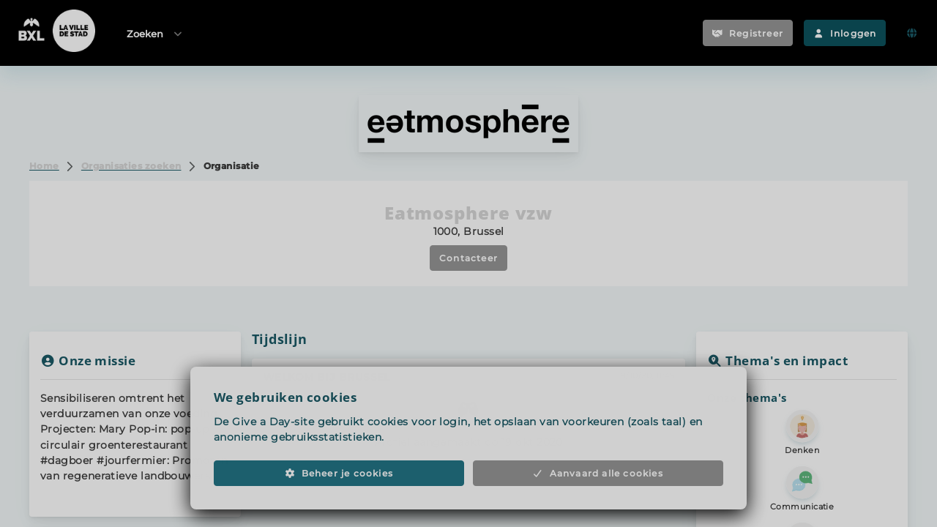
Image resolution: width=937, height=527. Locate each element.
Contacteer (468, 258)
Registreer (747, 33)
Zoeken (155, 33)
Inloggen (844, 33)
